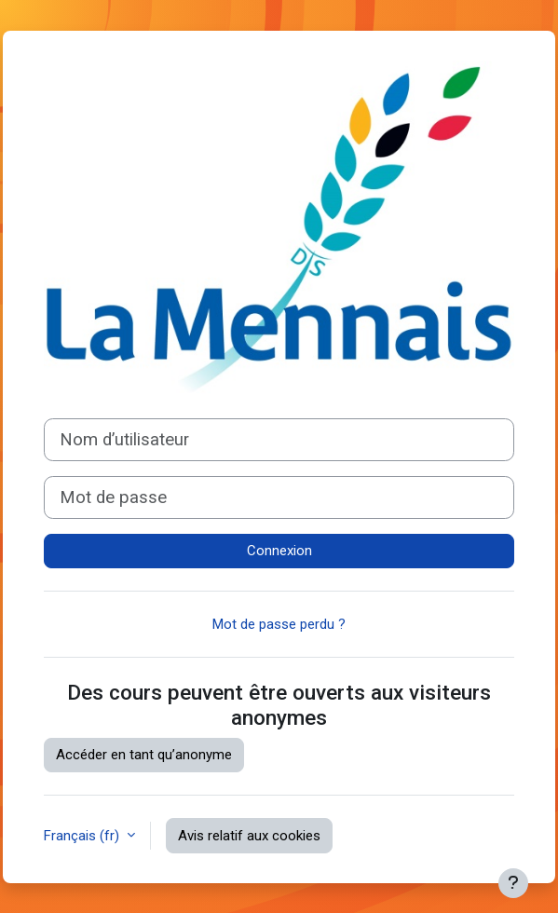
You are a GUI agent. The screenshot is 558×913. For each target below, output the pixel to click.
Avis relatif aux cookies (249, 835)
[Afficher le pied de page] (513, 883)
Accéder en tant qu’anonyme (144, 754)
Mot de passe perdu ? (279, 624)
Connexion (279, 550)
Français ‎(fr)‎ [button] (83, 835)
